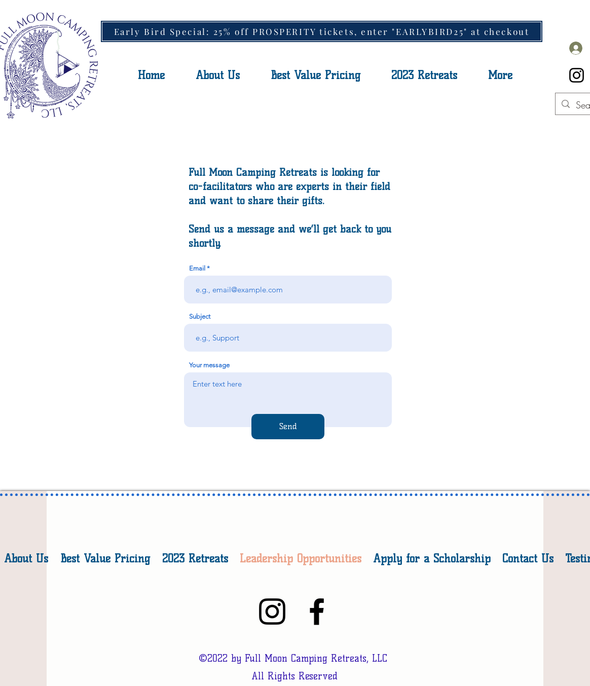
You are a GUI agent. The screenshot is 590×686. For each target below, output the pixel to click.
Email (197, 268)
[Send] (287, 426)
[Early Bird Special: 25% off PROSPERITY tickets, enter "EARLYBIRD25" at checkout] (321, 31)
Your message (209, 365)
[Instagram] (576, 75)
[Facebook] (317, 611)
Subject (199, 316)
